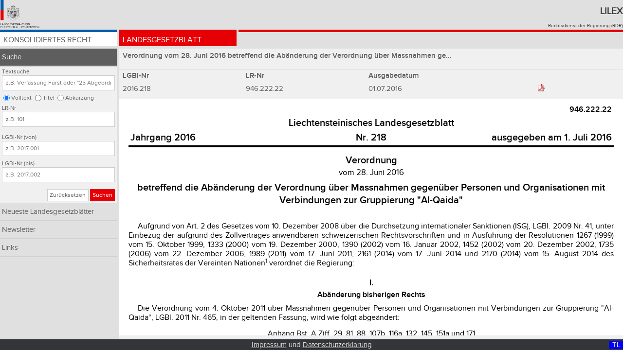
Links (10, 248)
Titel (49, 98)
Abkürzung (79, 98)
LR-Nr (9, 108)
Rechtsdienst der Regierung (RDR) (585, 26)
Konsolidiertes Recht (47, 40)
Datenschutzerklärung (337, 345)
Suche (11, 57)
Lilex (611, 11)
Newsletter (19, 230)
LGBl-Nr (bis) (18, 163)
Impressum (269, 345)
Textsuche (16, 71)
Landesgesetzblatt (162, 40)
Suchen (102, 195)
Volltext (21, 98)
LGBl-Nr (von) (19, 137)
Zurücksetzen (68, 195)
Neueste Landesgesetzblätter (48, 212)
